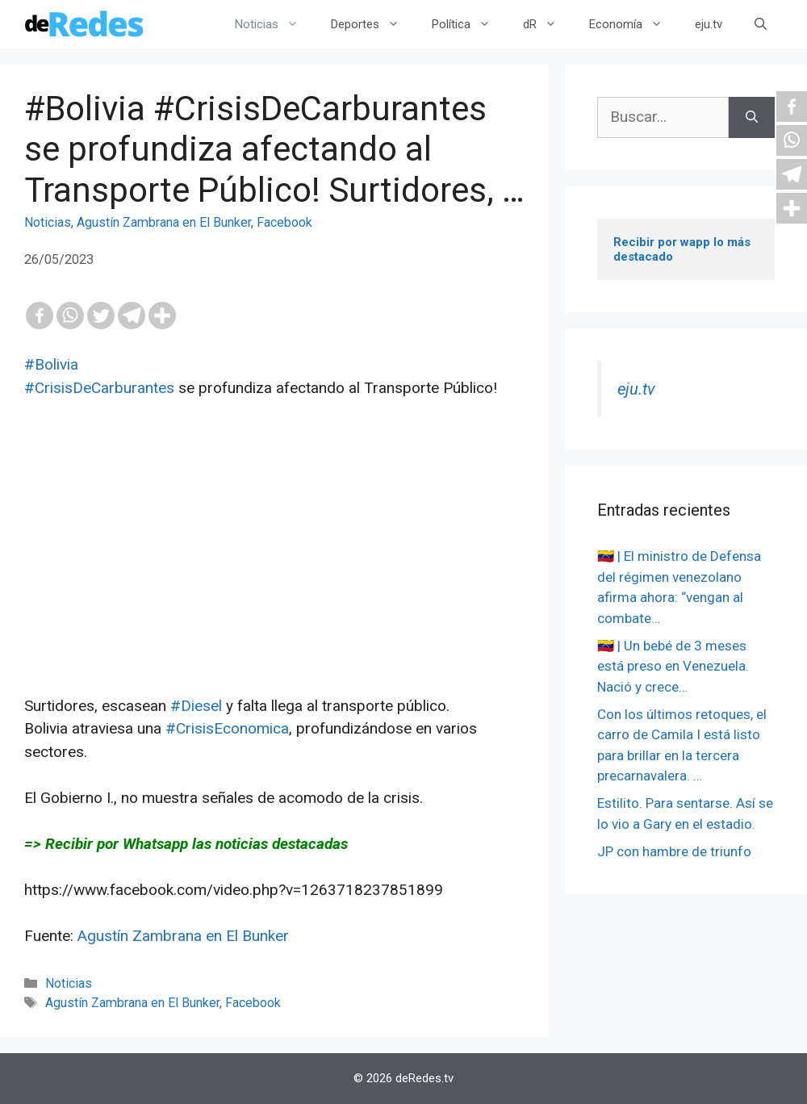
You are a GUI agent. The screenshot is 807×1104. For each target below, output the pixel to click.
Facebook (284, 222)
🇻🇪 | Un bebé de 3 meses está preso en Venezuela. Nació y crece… (673, 666)
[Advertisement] (274, 582)
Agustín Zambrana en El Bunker (164, 222)
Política (469, 24)
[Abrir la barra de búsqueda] (760, 24)
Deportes (373, 24)
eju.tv (708, 24)
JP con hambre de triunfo (674, 851)
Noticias (275, 24)
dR (548, 24)
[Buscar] (752, 117)
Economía (634, 24)
